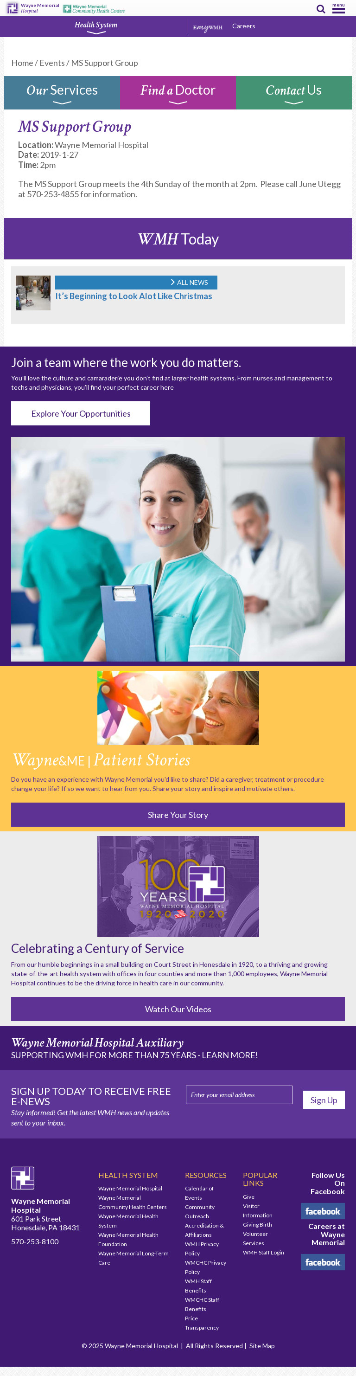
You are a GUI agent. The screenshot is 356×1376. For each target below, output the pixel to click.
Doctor (178, 95)
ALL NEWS (188, 282)
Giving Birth (257, 1224)
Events (52, 63)
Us (294, 95)
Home (22, 63)
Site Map (262, 1346)
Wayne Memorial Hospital (130, 1188)
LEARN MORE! (230, 1055)
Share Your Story (178, 815)
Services (62, 95)
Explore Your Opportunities (81, 413)
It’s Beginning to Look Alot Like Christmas (133, 296)
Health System (96, 27)
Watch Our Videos (178, 1009)
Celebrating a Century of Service (97, 948)
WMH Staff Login (263, 1252)
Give (248, 1196)
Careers (243, 26)
